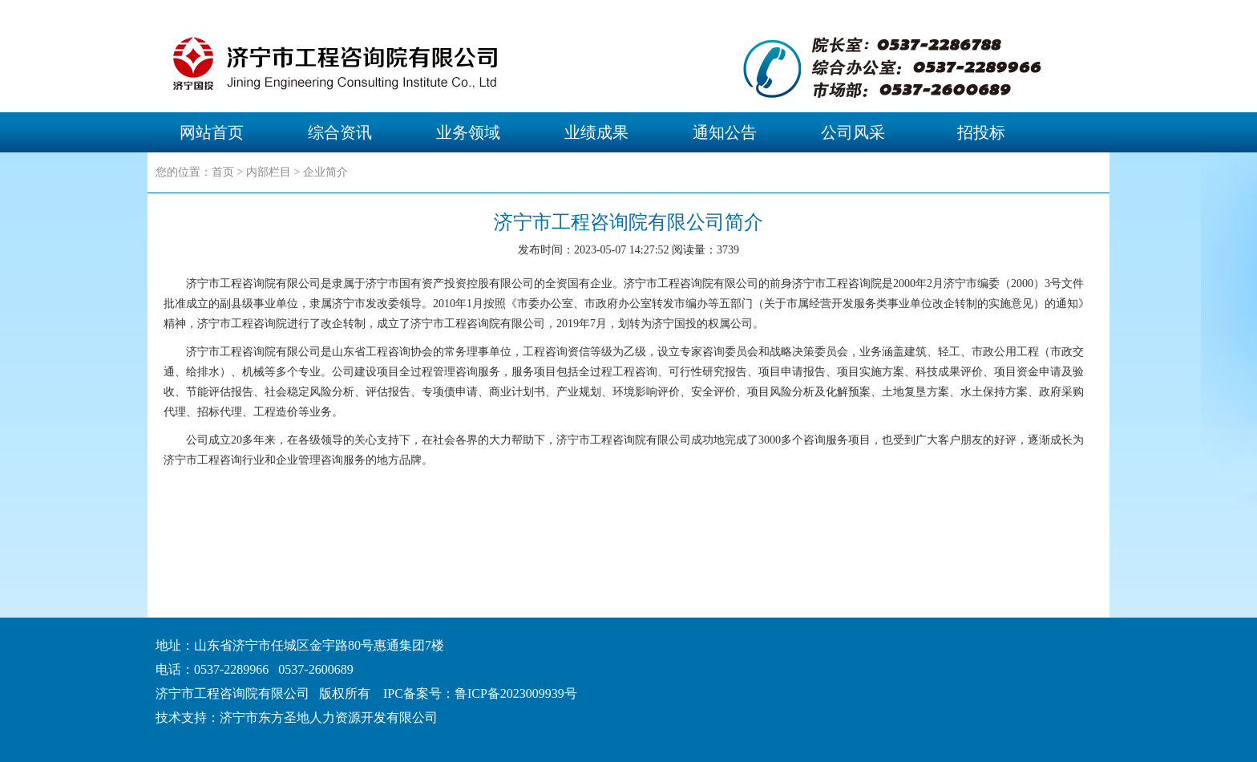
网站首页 (212, 132)
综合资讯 (340, 132)
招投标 (981, 132)
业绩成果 (596, 132)
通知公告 (725, 132)
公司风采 (853, 132)
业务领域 (468, 132)
